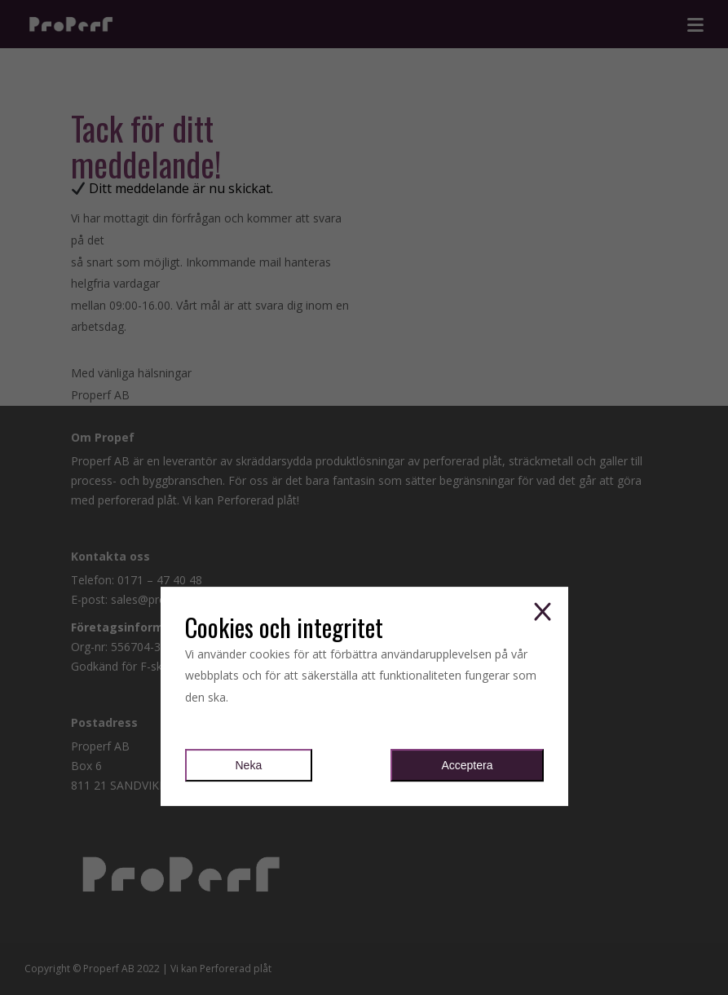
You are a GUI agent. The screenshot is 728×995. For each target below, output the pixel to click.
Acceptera (466, 766)
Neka (249, 766)
